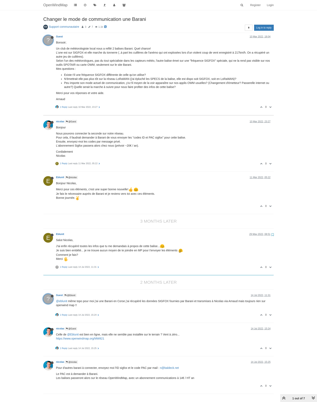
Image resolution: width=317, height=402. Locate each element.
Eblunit (60, 177)
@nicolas (71, 177)
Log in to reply (264, 27)
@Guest (71, 122)
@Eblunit (69, 295)
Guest (59, 36)
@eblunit (61, 301)
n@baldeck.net (169, 367)
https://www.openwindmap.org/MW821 (80, 338)
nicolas (60, 121)
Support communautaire (64, 26)
